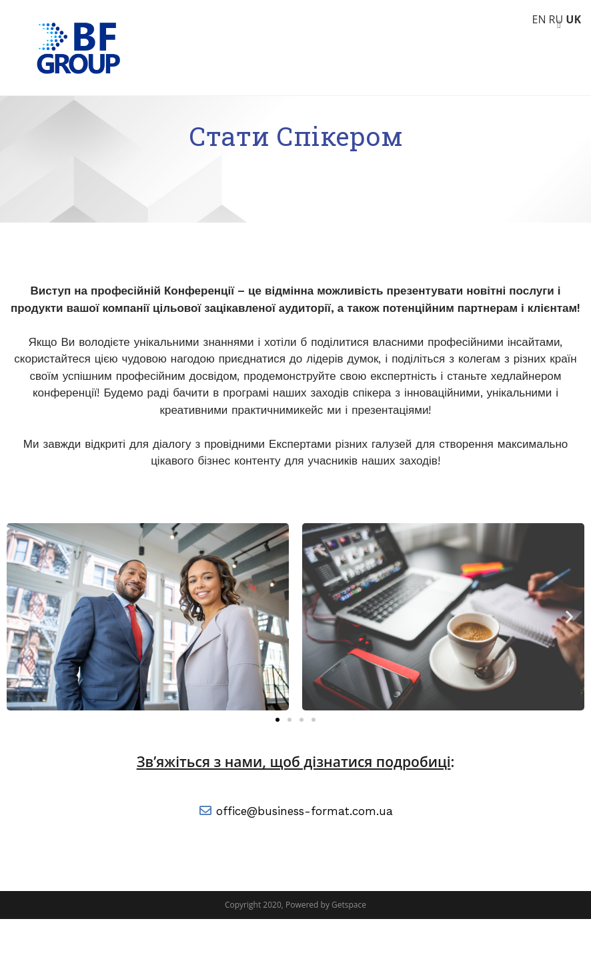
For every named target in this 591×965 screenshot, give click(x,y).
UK (573, 19)
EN (539, 19)
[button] (277, 766)
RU (556, 19)
